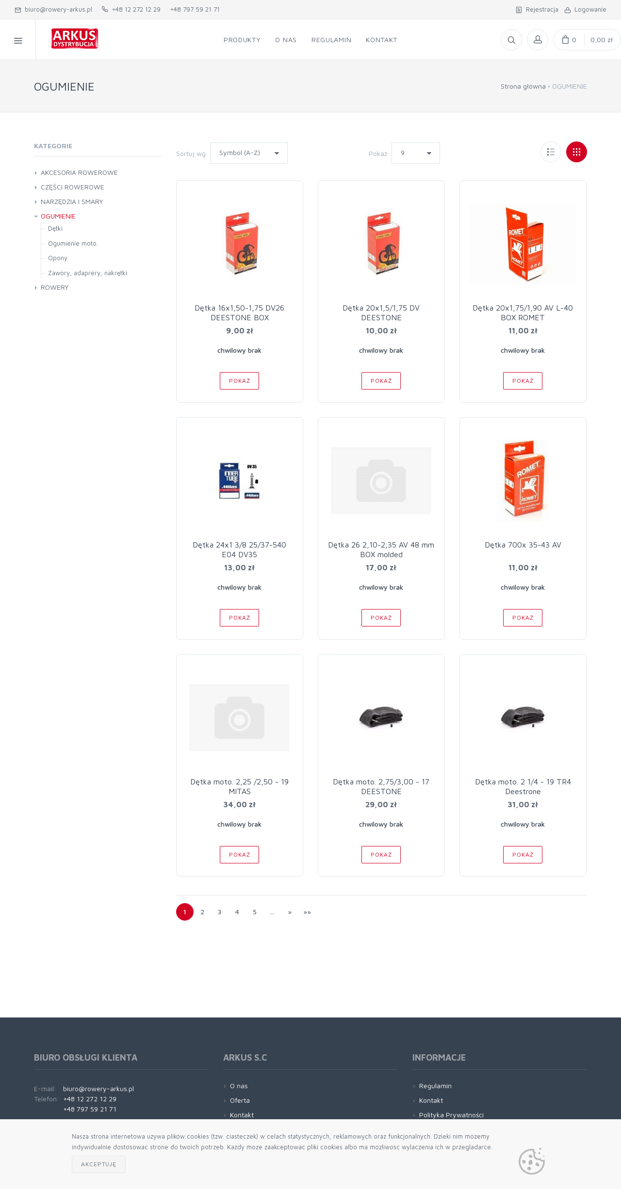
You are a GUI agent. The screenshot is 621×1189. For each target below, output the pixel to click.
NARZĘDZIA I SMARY (72, 201)
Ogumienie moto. (73, 243)
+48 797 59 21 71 (195, 9)
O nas (239, 1085)
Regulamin (435, 1085)
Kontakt (242, 1115)
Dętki (55, 228)
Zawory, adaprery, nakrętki (87, 273)
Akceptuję (98, 1164)
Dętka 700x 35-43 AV (523, 544)
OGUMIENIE (58, 216)
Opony (57, 258)
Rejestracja (537, 9)
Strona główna (523, 86)
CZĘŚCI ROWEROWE (72, 187)
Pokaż (378, 153)
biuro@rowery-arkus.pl (53, 9)
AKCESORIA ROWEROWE (79, 172)
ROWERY (55, 287)
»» (307, 911)
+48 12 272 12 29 (131, 9)
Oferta (240, 1100)
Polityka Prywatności (451, 1115)
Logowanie (585, 9)
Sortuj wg (191, 153)
